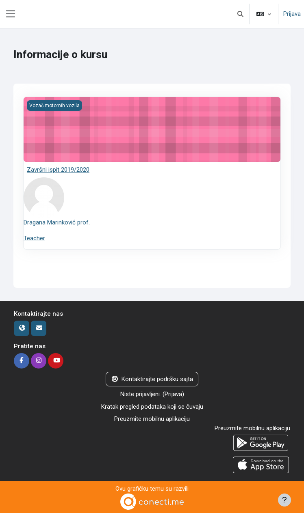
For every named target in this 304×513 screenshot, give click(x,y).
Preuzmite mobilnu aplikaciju (152, 418)
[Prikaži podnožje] (284, 500)
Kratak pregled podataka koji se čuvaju (152, 406)
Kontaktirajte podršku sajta (152, 379)
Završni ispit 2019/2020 (58, 169)
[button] (241, 14)
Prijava (292, 13)
